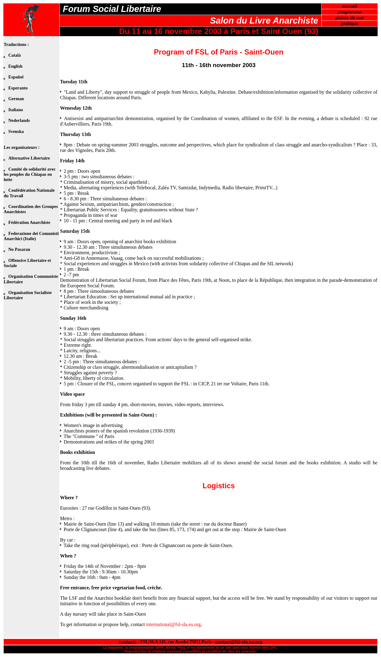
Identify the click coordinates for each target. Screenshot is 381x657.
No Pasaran (19, 249)
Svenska (16, 131)
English (15, 66)
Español (16, 76)
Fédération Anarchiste (29, 222)
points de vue (349, 17)
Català (14, 55)
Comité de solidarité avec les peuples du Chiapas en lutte (30, 174)
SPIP (160, 647)
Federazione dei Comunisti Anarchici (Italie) (31, 236)
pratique (349, 23)
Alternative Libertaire (29, 158)
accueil (349, 6)
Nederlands (19, 120)
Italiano (15, 109)
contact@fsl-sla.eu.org (239, 642)
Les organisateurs (20, 147)
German (16, 98)
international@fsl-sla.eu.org (173, 624)
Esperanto (18, 87)
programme (350, 11)
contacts (128, 642)
